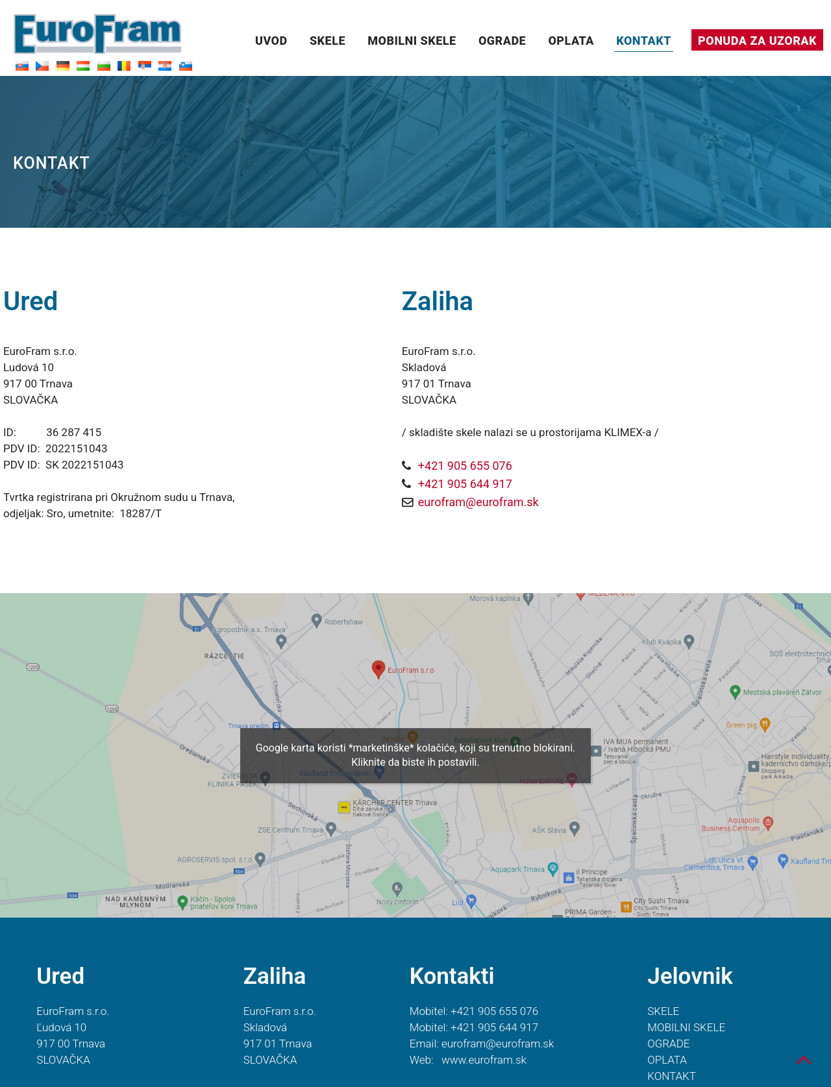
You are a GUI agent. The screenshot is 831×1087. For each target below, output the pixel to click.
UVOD (271, 40)
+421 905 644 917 (465, 484)
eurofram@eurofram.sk (478, 502)
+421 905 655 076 (465, 465)
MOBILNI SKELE (411, 40)
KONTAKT (643, 40)
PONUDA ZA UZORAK (757, 40)
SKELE (327, 40)
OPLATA (571, 40)
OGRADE (502, 40)
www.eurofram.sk (484, 1059)
